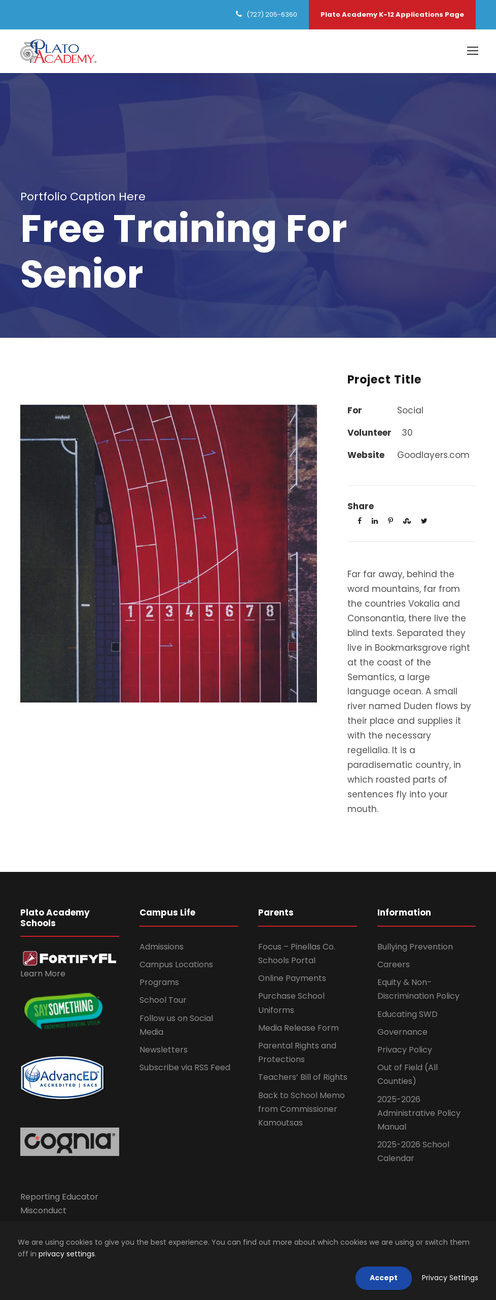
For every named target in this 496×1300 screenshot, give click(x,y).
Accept (384, 1278)
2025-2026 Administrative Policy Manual (418, 1113)
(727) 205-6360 (271, 14)
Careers (393, 964)
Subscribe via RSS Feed (184, 1067)
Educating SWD (407, 1014)
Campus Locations (176, 964)
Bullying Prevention (415, 947)
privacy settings (67, 1254)
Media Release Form (298, 1028)
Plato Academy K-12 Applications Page (392, 14)
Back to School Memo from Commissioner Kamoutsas (301, 1109)
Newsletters (163, 1050)
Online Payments (292, 978)
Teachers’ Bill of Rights (302, 1077)
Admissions (161, 947)
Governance (402, 1032)
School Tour (163, 1000)
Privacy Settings (450, 1278)
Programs (159, 982)
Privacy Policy (404, 1050)
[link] (69, 958)
